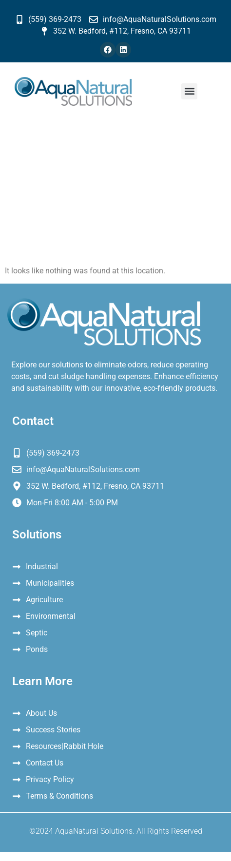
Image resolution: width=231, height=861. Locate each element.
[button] (189, 91)
